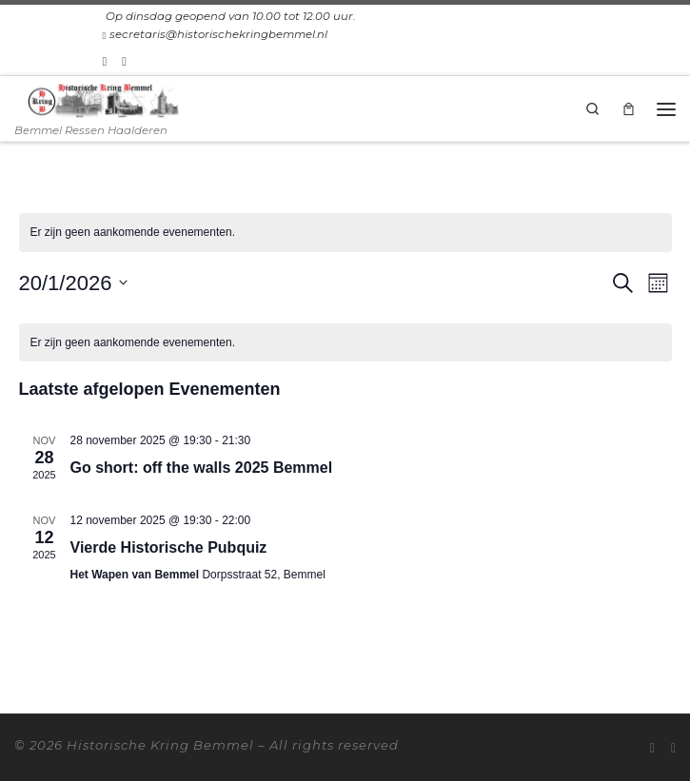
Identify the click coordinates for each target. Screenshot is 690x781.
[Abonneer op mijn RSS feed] (105, 60)
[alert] (345, 232)
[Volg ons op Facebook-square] (124, 60)
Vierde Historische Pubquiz (168, 547)
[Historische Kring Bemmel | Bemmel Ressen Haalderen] (102, 99)
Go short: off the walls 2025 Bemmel (201, 467)
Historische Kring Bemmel (160, 744)
